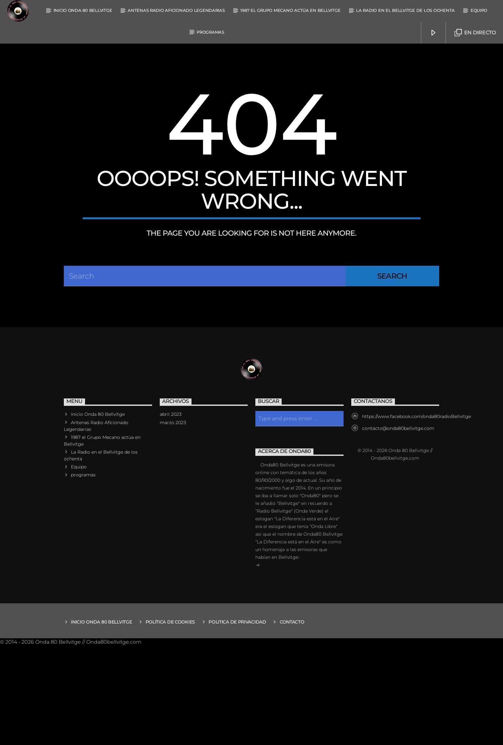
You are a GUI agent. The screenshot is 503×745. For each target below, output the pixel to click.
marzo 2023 (173, 521)
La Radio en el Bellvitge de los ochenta (405, 10)
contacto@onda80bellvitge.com (398, 528)
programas (210, 32)
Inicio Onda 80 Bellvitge (83, 10)
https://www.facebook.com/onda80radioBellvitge (416, 516)
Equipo (479, 10)
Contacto (292, 721)
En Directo (475, 33)
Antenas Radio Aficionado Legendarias (176, 10)
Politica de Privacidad (237, 721)
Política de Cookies (170, 721)
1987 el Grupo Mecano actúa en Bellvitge (290, 10)
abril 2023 (171, 513)
